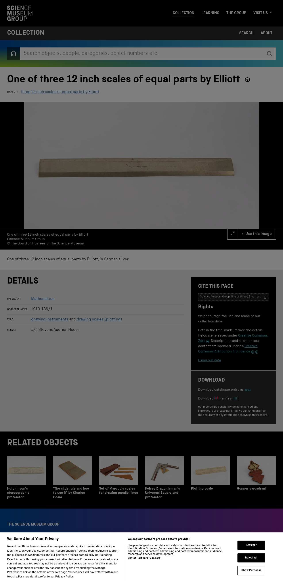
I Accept (251, 548)
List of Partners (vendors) (144, 562)
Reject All (251, 561)
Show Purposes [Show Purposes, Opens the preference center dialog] (251, 574)
